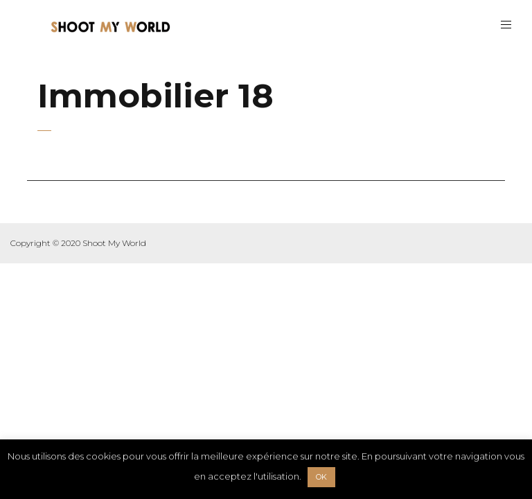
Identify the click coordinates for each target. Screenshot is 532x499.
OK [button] (321, 477)
